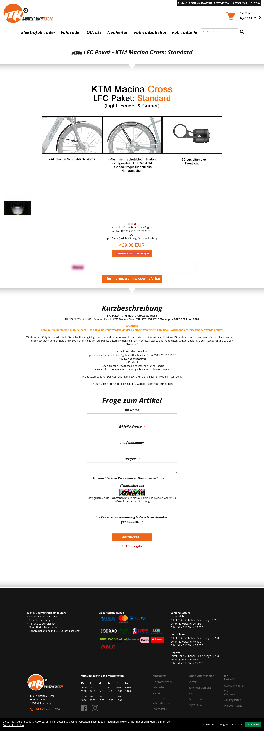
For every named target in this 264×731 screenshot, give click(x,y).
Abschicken (130, 537)
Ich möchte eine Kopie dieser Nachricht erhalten (129, 478)
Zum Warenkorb (201, 3)
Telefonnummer (132, 443)
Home (183, 3)
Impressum (195, 705)
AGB (190, 693)
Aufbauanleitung (229, 685)
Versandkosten (147, 238)
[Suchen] (242, 31)
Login (256, 3)
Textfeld (130, 459)
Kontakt (193, 682)
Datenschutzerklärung (118, 517)
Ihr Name (132, 410)
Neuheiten (118, 32)
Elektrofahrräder (38, 32)
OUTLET (94, 32)
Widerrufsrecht (229, 705)
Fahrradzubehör (150, 32)
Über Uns (242, 3)
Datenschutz (195, 699)
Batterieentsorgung (199, 687)
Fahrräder (71, 32)
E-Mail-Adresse (130, 426)
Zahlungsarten (229, 700)
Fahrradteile (184, 32)
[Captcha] (132, 509)
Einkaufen (223, 3)
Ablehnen (236, 724)
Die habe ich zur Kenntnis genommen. (132, 519)
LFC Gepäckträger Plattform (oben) (152, 383)
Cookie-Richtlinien (13, 725)
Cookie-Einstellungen (215, 724)
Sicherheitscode (132, 485)
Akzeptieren (253, 724)
